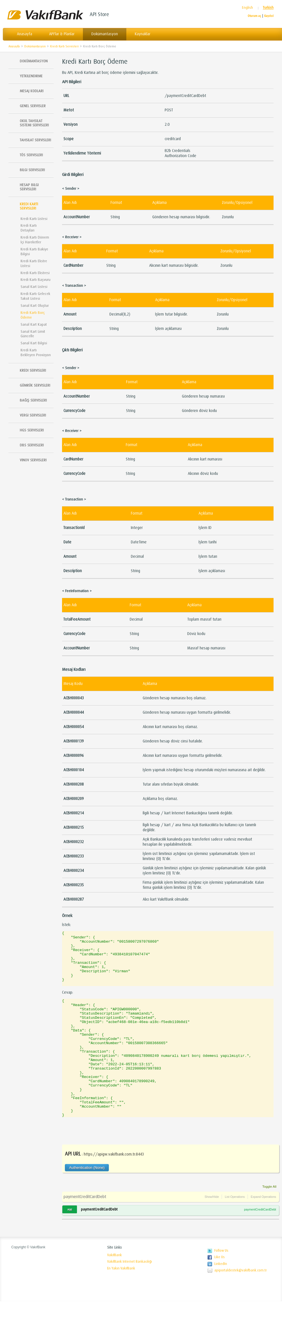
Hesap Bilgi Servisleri (29, 187)
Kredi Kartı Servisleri (64, 46)
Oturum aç (254, 16)
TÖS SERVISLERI (31, 155)
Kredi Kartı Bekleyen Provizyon (36, 352)
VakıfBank (114, 1290)
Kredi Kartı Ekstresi (35, 273)
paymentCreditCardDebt (84, 1231)
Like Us (219, 1292)
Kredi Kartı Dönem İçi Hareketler (35, 239)
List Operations (235, 1231)
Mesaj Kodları (31, 91)
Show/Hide (211, 1231)
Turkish (268, 8)
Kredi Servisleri (33, 370)
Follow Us (221, 1285)
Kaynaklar (142, 34)
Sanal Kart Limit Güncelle (33, 333)
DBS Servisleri (32, 445)
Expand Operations (263, 1231)
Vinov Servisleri (33, 460)
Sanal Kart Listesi (34, 287)
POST (69, 1244)
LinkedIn (220, 1298)
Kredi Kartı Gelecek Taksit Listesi (35, 296)
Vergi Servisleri (33, 415)
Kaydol (269, 16)
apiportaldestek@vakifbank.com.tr (240, 1305)
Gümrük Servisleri (35, 385)
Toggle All (269, 1221)
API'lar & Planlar (61, 34)
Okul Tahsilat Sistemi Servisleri (34, 123)
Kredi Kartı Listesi (34, 219)
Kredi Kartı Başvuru (35, 279)
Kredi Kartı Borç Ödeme (99, 46)
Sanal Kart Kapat (34, 324)
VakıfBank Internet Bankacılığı (129, 1296)
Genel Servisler (33, 106)
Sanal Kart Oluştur (35, 305)
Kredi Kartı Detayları (29, 227)
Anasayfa (24, 34)
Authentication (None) (87, 1202)
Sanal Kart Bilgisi (34, 343)
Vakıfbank (45, 15)
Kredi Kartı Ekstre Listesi (34, 263)
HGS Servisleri (32, 430)
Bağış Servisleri (33, 400)
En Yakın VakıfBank (121, 1303)
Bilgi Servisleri (32, 170)
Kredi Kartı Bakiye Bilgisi (34, 251)
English (247, 8)
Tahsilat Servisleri (35, 140)
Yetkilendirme (31, 76)
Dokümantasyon (104, 34)
